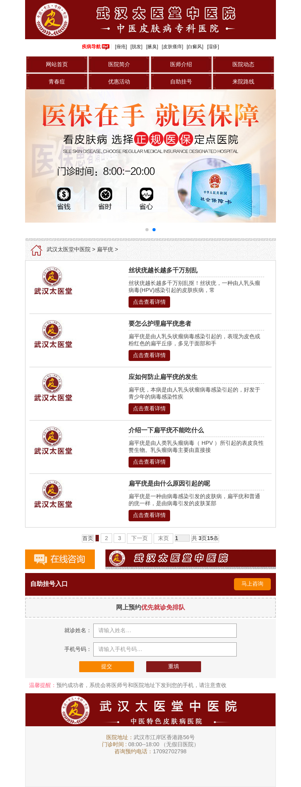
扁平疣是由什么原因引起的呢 (169, 483)
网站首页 (57, 64)
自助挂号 (181, 81)
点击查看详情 (149, 302)
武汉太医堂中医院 (69, 249)
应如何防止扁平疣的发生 (163, 377)
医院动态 (243, 64)
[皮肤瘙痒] (172, 46)
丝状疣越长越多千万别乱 (163, 270)
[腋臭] (152, 46)
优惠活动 (119, 81)
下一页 (139, 538)
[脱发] (137, 46)
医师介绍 (181, 64)
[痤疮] (121, 46)
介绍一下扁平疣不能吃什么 (166, 430)
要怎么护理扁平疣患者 (160, 323)
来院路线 (243, 81)
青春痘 (57, 81)
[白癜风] (195, 46)
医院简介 (119, 64)
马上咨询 (252, 583)
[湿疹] (213, 46)
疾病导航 (95, 46)
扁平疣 (105, 249)
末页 (163, 538)
